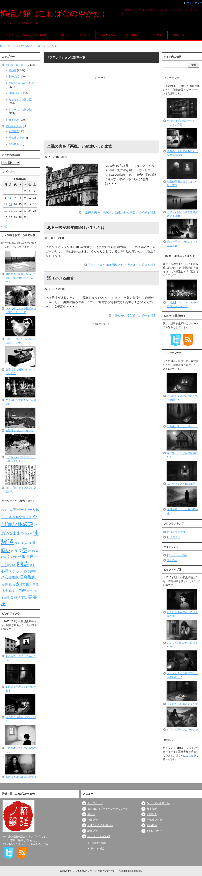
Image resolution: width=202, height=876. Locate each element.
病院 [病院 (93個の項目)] (35, 584)
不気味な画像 (16, 137)
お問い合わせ (180, 35)
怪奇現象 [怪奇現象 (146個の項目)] (28, 577)
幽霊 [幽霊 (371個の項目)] (23, 563)
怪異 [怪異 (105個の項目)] (4, 584)
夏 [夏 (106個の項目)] (16, 550)
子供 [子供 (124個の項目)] (21, 556)
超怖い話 (64, 35)
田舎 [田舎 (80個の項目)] (29, 584)
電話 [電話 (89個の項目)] (24, 597)
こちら (189, 755)
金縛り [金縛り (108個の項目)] (15, 597)
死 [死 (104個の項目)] (10, 584)
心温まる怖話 (108, 35)
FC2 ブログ (173, 537)
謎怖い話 (85, 35)
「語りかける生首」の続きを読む (134, 315)
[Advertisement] (101, 109)
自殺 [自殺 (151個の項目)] (22, 590)
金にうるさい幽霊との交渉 (21, 777)
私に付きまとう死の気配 (181, 483)
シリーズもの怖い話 (20, 109)
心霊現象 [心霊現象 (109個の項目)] (12, 577)
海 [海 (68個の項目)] (14, 584)
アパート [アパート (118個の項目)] (20, 510)
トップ (9, 35)
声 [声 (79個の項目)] (12, 550)
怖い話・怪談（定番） (36, 35)
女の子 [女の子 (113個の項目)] (12, 556)
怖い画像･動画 (14, 126)
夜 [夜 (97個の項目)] (20, 550)
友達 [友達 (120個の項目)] (32, 543)
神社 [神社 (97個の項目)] (4, 591)
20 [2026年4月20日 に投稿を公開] (10, 210)
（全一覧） (155, 35)
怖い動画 (14, 144)
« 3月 (4, 226)
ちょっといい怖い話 (20, 99)
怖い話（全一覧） (16, 65)
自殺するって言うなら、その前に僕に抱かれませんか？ (21, 278)
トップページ (95, 803)
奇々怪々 (172, 560)
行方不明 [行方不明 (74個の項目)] (32, 591)
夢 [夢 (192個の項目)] (24, 550)
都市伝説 (14, 119)
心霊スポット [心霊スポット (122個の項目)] (12, 571)
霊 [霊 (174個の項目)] (30, 596)
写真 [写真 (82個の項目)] (17, 543)
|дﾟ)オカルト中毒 (177, 555)
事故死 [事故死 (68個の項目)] (28, 534)
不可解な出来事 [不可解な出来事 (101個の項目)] (20, 517)
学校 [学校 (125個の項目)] (29, 556)
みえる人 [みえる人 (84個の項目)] (6, 510)
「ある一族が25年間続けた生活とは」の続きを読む (122, 264)
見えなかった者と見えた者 (182, 703)
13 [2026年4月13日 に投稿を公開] (10, 204)
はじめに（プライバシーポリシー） (107, 808)
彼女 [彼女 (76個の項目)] (32, 565)
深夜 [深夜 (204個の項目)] (21, 584)
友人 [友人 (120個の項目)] (24, 543)
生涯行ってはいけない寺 (20, 430)
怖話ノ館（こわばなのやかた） (54, 13)
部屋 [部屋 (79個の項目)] (6, 597)
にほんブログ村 (176, 532)
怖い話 (12, 70)
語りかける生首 (60, 278)
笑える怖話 (132, 35)
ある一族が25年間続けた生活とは (76, 228)
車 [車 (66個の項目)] (2, 597)
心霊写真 (14, 131)
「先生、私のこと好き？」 (182, 426)
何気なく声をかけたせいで (182, 729)
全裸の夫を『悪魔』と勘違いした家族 (79, 146)
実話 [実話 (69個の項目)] (36, 557)
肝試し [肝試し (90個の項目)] (12, 591)
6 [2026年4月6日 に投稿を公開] (10, 197)
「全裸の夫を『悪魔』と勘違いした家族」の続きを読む (119, 212)
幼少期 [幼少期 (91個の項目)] (11, 565)
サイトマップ (194, 2)
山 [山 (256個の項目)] (4, 564)
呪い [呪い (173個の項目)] (5, 550)
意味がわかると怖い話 (21, 82)
